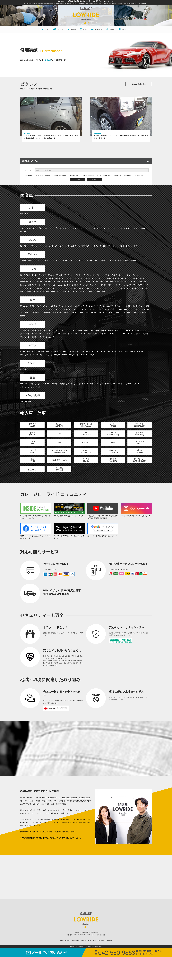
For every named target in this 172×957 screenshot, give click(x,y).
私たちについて (125, 29)
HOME (62, 940)
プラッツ (65, 288)
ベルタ (105, 288)
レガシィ (129, 246)
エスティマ (89, 278)
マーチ (65, 313)
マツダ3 (64, 355)
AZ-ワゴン (57, 352)
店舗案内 (110, 29)
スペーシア (105, 228)
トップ (45, 29)
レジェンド (50, 337)
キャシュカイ (90, 306)
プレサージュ (45, 313)
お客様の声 (96, 29)
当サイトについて (86, 940)
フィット (137, 334)
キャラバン (101, 306)
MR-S (109, 278)
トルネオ (122, 334)
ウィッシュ (126, 275)
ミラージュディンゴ (27, 387)
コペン (45, 261)
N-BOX (103, 330)
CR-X (54, 334)
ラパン (143, 228)
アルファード (80, 275)
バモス (129, 334)
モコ (87, 313)
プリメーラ (24, 313)
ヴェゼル (62, 330)
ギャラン (74, 384)
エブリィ (39, 228)
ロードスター (90, 355)
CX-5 (108, 352)
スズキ (32, 222)
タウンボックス (110, 384)
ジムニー (88, 228)
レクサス (82, 292)
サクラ (135, 306)
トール (71, 261)
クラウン (78, 282)
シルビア (38, 309)
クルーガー (86, 282)
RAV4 (53, 292)
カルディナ (24, 282)
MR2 (114, 278)
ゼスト (112, 334)
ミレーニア (80, 355)
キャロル (84, 352)
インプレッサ (32, 246)
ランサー (39, 387)
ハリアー (147, 285)
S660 (92, 330)
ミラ (119, 261)
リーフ (111, 313)
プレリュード (24, 337)
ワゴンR (23, 231)
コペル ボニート (25, 402)
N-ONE (110, 330)
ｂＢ (21, 288)
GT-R (147, 306)
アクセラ (41, 352)
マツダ (32, 345)
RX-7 (34, 352)
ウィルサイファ (25, 278)
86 (134, 285)
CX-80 (92, 352)
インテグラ (53, 330)
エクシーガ (53, 246)
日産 (32, 300)
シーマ (22, 309)
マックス (103, 261)
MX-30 (22, 352)
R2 (25, 246)
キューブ (110, 306)
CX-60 (126, 352)
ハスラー (127, 228)
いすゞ (32, 207)
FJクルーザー (100, 278)
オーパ (120, 278)
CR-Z (59, 334)
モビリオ (34, 337)
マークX (119, 288)
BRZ (104, 246)
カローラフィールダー (52, 282)
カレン (32, 282)
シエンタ (124, 282)
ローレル (143, 313)
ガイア (135, 278)
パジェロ (136, 384)
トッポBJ (127, 384)
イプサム (106, 275)
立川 (49, 798)
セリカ (59, 285)
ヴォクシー (69, 278)
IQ (21, 275)
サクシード (109, 282)
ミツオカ (32, 363)
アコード (23, 330)
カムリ (141, 278)
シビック (74, 334)
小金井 (37, 801)
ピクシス (28, 288)
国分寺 (74, 798)
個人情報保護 (75, 940)
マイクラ (73, 313)
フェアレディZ (144, 309)
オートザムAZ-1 (73, 352)
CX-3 (114, 352)
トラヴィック (96, 246)
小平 (55, 801)
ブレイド (82, 288)
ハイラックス (126, 285)
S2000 (86, 330)
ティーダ (91, 309)
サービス (58, 29)
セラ (53, 285)
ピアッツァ (24, 214)
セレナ (75, 309)
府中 (60, 801)
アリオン (51, 275)
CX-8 (97, 352)
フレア (32, 355)
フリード (145, 334)
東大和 (81, 798)
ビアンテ (140, 352)
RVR (21, 384)
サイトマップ (102, 940)
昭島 (63, 798)
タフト (58, 261)
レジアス (91, 292)
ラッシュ (46, 292)
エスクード (30, 228)
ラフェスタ (103, 313)
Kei (82, 228)
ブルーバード (34, 313)
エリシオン (126, 330)
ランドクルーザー (63, 292)
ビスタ (47, 288)
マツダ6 (72, 355)
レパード (135, 313)
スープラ (132, 282)
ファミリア (24, 355)
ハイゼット (80, 261)
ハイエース (116, 285)
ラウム (29, 292)
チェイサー (93, 285)
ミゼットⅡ (112, 261)
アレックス (90, 275)
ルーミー (74, 292)
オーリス (128, 278)
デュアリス (107, 309)
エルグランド (79, 306)
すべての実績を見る (139, 84)
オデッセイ (136, 330)
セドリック (68, 309)
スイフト (96, 228)
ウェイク (31, 261)
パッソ (139, 285)
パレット (136, 228)
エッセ (38, 261)
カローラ (39, 282)
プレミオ (90, 288)
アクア (34, 275)
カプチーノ (57, 228)
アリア (32, 306)
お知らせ (67, 940)
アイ (26, 384)
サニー (141, 306)
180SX (22, 316)
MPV (64, 352)
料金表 (83, 29)
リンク (95, 940)
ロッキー (133, 261)
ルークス (119, 313)
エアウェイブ (71, 330)
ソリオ (113, 228)
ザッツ (41, 334)
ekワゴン (54, 384)
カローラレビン (67, 282)
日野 (25, 801)
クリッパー (118, 306)
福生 (50, 801)
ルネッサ (127, 313)
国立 (68, 798)
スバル (32, 240)
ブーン (96, 261)
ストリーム (104, 334)
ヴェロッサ (59, 278)
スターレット (141, 282)
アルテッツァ (69, 275)
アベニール (24, 306)
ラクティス (37, 292)
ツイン (120, 228)
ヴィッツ (135, 275)
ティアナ (83, 309)
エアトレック (64, 384)
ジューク (30, 309)
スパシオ (23, 285)
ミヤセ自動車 (32, 395)
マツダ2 (57, 355)
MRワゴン (48, 228)
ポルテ (111, 288)
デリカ (120, 384)
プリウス (73, 288)
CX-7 (103, 352)
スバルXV (81, 246)
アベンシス (42, 275)
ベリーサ (49, 355)
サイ (102, 282)
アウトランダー (35, 384)
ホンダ (32, 324)
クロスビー (75, 228)
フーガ (134, 309)
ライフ (41, 337)
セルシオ (67, 285)
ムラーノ (81, 313)
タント (65, 261)
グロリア (127, 306)
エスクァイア (79, 278)
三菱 (32, 377)
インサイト (32, 330)
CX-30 (120, 352)
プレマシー (40, 355)
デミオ (132, 352)
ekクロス (46, 384)
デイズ (98, 309)
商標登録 (109, 940)
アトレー (23, 261)
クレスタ (95, 282)
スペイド (47, 285)
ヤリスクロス (143, 288)
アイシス (27, 275)
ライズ (22, 292)
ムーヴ (125, 261)
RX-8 (28, 352)
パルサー (127, 309)
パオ (120, 309)
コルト (92, 384)
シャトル (82, 334)
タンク (85, 285)
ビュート (23, 369)
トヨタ (32, 269)
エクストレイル (67, 306)
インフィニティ (41, 306)
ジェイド (66, 334)
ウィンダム (37, 278)
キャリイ (66, 228)
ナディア (102, 285)
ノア (109, 285)
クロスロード (24, 334)
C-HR (117, 282)
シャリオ (100, 384)
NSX (97, 330)
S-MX (80, 330)
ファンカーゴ (55, 288)
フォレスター (113, 246)
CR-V (48, 334)
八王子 (31, 801)
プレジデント (56, 313)
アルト (22, 228)
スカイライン (47, 309)
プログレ (98, 288)
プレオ (122, 246)
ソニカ (52, 261)
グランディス (83, 384)
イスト (98, 275)
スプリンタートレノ (35, 285)
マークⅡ (127, 288)
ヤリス (134, 288)
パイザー (89, 261)
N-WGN (117, 330)
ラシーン (94, 313)
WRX (88, 246)
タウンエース (76, 285)
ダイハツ (32, 254)
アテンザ (49, 352)
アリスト (59, 275)
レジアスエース (101, 292)
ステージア (58, 309)
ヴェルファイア (48, 278)
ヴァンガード (115, 275)
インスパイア (42, 330)
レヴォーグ (138, 246)
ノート (115, 309)
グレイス (34, 334)
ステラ (73, 246)
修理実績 (71, 29)
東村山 (44, 801)
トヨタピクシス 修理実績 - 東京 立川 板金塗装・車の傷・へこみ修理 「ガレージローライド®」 (86, 1)
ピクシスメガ (38, 288)
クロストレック (64, 246)
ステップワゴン (93, 334)
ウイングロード (54, 306)
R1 (21, 246)
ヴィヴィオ (43, 246)
